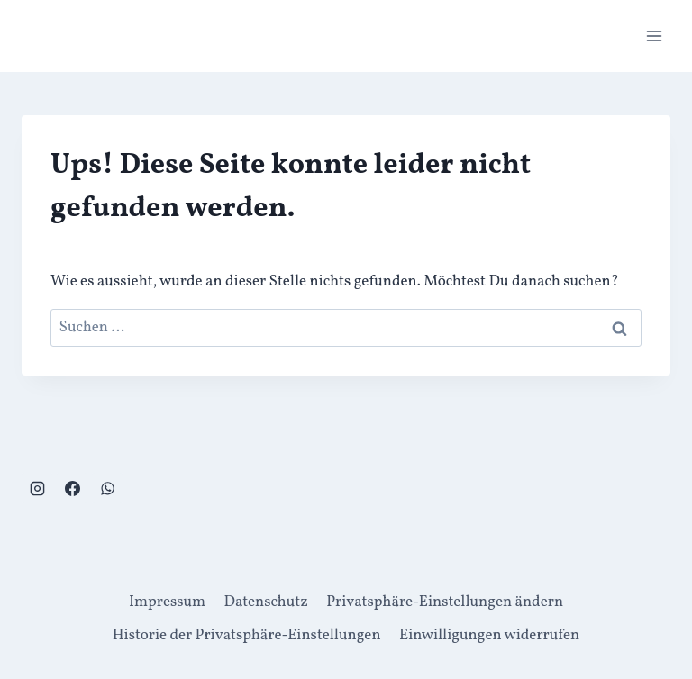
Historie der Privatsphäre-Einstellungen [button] (247, 635)
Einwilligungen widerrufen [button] (489, 635)
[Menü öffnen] (653, 36)
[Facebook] (72, 488)
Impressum (167, 602)
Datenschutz (266, 602)
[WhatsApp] (107, 488)
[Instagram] (37, 488)
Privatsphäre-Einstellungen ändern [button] (444, 602)
